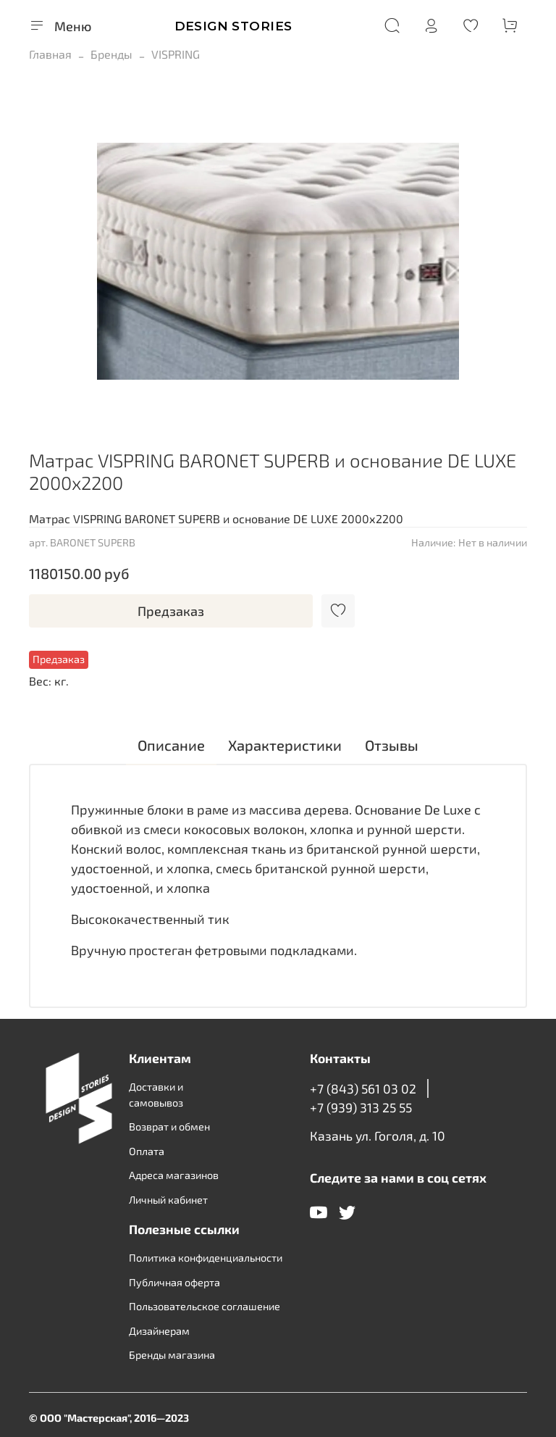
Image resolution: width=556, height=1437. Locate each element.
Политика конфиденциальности (205, 1257)
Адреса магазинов (174, 1175)
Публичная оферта (174, 1282)
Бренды (111, 54)
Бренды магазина (172, 1355)
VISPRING (175, 54)
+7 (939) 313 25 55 (361, 1107)
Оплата (146, 1151)
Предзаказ (171, 611)
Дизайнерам (159, 1331)
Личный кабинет (168, 1200)
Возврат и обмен (169, 1126)
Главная (50, 54)
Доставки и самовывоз (156, 1094)
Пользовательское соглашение (204, 1306)
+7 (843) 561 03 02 (363, 1088)
